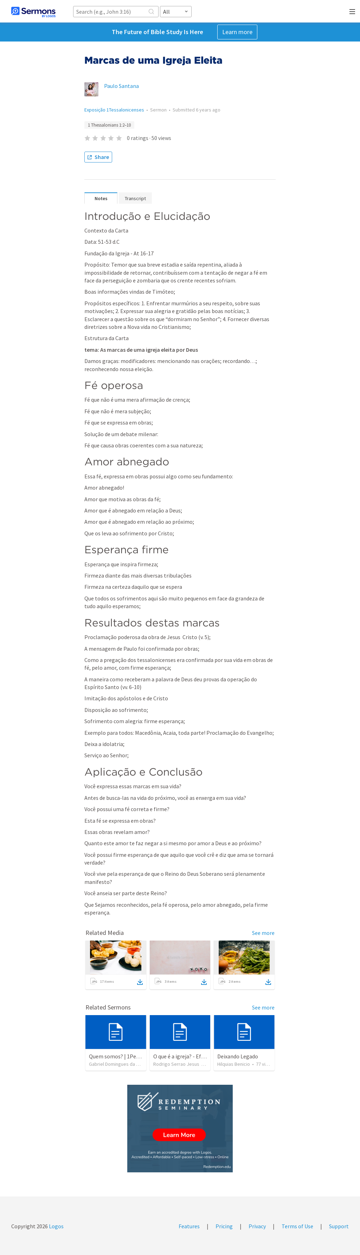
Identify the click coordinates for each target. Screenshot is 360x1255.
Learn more (237, 32)
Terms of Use (297, 1226)
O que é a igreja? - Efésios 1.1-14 (191, 1056)
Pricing (224, 1226)
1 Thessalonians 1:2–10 (109, 125)
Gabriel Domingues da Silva (117, 1064)
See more (263, 932)
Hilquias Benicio (233, 1064)
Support (339, 1226)
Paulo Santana (121, 85)
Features (189, 1226)
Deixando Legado (237, 1056)
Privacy (257, 1226)
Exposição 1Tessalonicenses (114, 110)
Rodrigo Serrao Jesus (176, 1064)
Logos (56, 1226)
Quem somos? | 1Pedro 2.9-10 (124, 1056)
